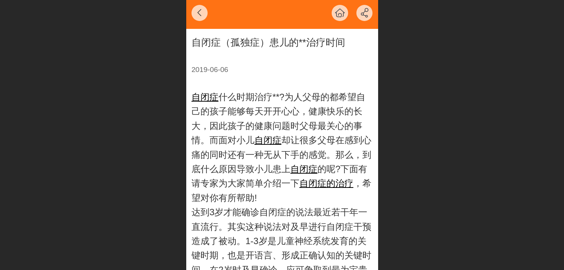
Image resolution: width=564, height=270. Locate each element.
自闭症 (204, 97)
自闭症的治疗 (326, 183)
